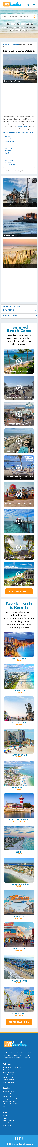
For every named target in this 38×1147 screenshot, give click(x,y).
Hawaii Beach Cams (9, 1075)
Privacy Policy (7, 1125)
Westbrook (9, 160)
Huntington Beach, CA (10, 1099)
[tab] (19, 308)
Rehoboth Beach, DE (10, 1104)
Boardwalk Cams (8, 1080)
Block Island (9, 141)
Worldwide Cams (8, 1082)
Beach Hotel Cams (9, 1077)
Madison (8, 151)
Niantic (7, 153)
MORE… (5, 1106)
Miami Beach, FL (8, 1094)
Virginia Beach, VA (9, 1101)
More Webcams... (19, 591)
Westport (8, 148)
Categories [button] (10, 316)
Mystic (7, 137)
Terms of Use (7, 1123)
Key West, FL (7, 1096)
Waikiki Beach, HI (8, 1092)
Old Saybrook (10, 139)
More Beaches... (19, 1022)
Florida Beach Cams (9, 1072)
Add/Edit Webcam (9, 1121)
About (5, 1116)
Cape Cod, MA (10, 165)
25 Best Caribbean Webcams (12, 1070)
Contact (5, 1118)
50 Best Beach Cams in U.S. (12, 1068)
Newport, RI (9, 163)
